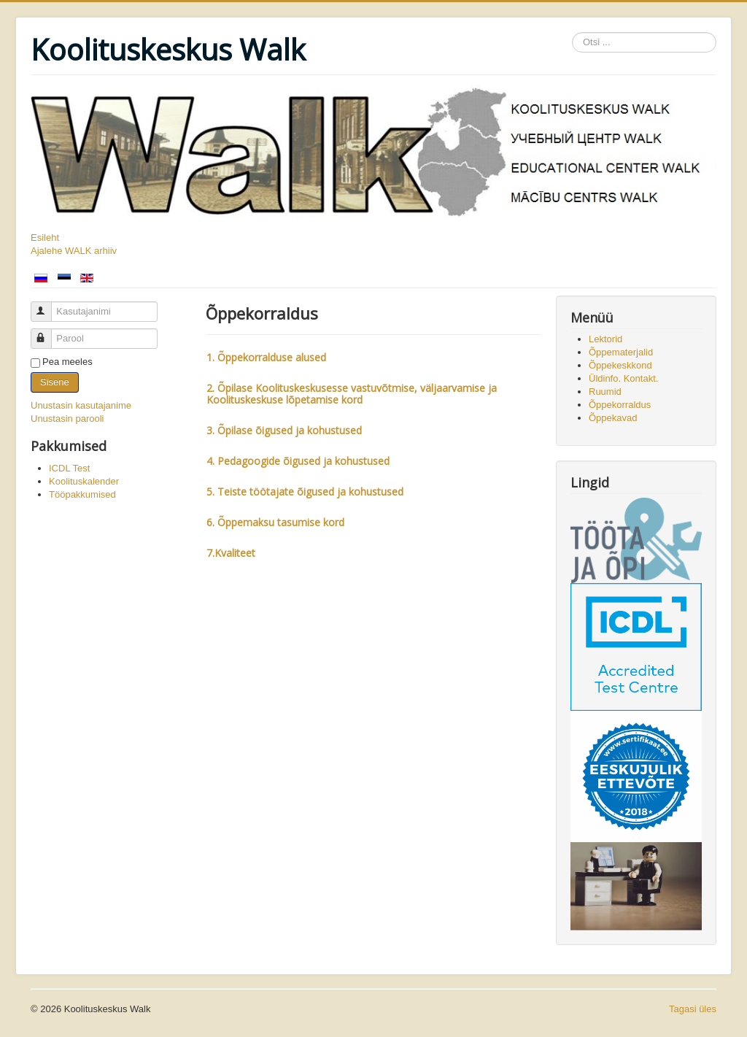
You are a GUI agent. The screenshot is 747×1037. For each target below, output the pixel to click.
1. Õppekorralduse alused (266, 357)
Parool (47, 332)
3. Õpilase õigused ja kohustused (284, 430)
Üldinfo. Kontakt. (623, 378)
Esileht (45, 237)
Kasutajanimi (47, 305)
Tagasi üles (692, 1008)
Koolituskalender (84, 481)
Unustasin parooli (67, 418)
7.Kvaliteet (232, 553)
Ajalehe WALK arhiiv (74, 250)
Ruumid (605, 391)
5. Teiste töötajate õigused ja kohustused (304, 491)
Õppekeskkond (620, 365)
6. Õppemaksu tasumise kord (276, 522)
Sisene (54, 382)
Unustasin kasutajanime (81, 405)
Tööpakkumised (82, 494)
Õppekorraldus (620, 404)
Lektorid (605, 339)
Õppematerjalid (621, 352)
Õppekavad (613, 417)
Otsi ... (572, 32)
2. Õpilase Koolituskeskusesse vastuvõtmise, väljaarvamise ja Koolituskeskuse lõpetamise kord (351, 393)
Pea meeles (67, 361)
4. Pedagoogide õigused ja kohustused (298, 461)
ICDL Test (69, 468)
